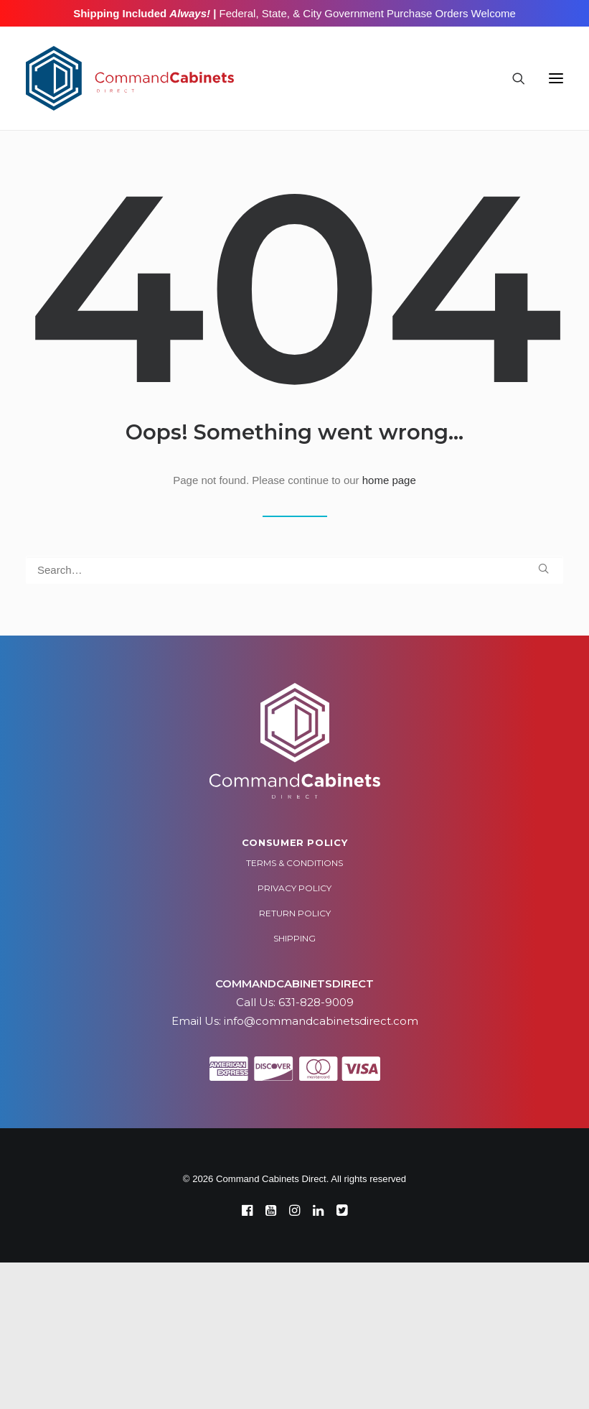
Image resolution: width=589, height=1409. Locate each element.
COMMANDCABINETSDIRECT (294, 983)
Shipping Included (141, 13)
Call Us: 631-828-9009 (295, 1002)
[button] (556, 78)
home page (389, 480)
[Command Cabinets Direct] (130, 78)
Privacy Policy (294, 888)
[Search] (512, 78)
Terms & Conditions (294, 862)
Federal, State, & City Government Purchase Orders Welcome (365, 13)
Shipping (294, 938)
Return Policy (295, 913)
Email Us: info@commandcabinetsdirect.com (294, 1021)
